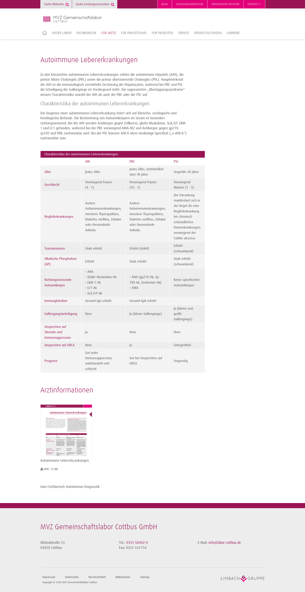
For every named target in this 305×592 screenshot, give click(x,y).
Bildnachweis (123, 577)
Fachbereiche (86, 33)
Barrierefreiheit (97, 577)
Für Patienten (162, 33)
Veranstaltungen (208, 33)
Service (183, 33)
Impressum (48, 577)
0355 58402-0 (137, 543)
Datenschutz (72, 577)
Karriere (233, 33)
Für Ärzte (108, 33)
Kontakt (254, 4)
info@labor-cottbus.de (225, 543)
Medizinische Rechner (225, 4)
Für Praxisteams (134, 33)
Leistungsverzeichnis (189, 4)
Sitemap (144, 577)
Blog (165, 4)
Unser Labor (61, 33)
